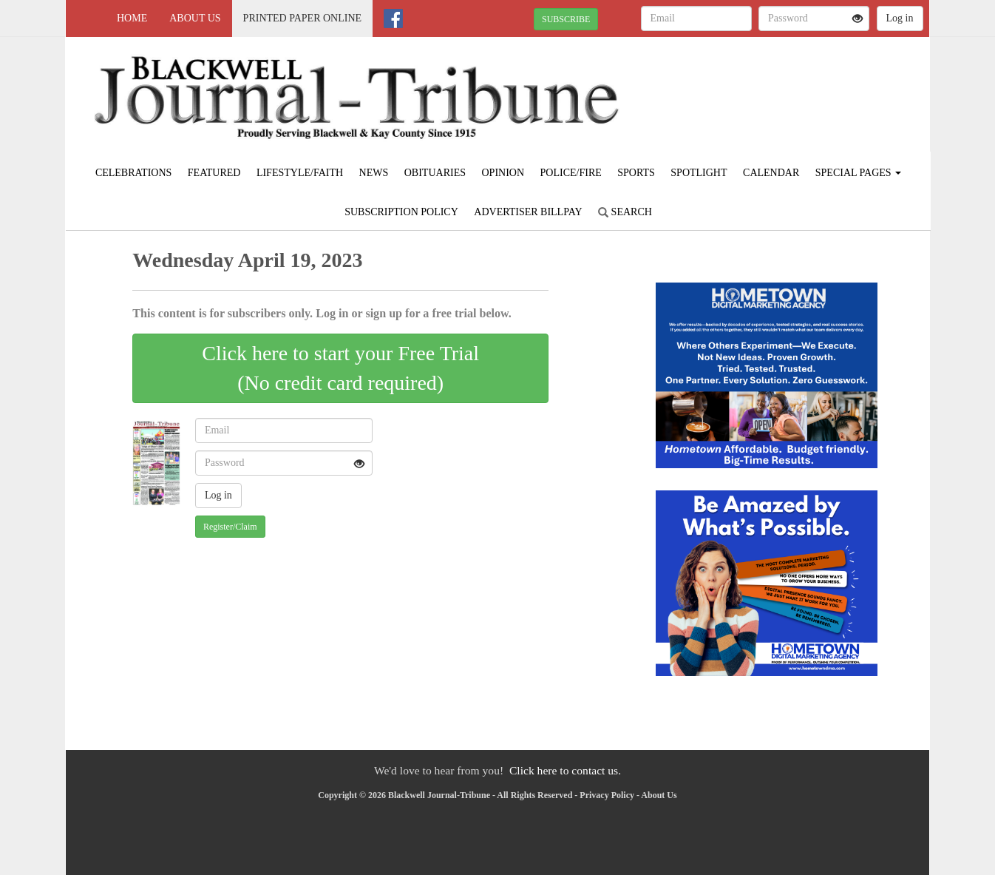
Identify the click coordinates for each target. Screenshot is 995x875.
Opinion (502, 172)
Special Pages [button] (858, 172)
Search (625, 211)
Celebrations (133, 172)
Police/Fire (571, 172)
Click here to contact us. (565, 770)
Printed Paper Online (302, 18)
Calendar (771, 172)
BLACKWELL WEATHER (794, 89)
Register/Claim (230, 526)
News (374, 172)
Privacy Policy (607, 795)
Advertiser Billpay (528, 211)
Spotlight (698, 172)
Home (132, 18)
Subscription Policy (401, 211)
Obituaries (435, 172)
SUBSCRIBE (566, 19)
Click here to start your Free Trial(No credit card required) (340, 368)
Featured (214, 172)
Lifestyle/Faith (300, 172)
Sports (636, 172)
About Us (194, 18)
